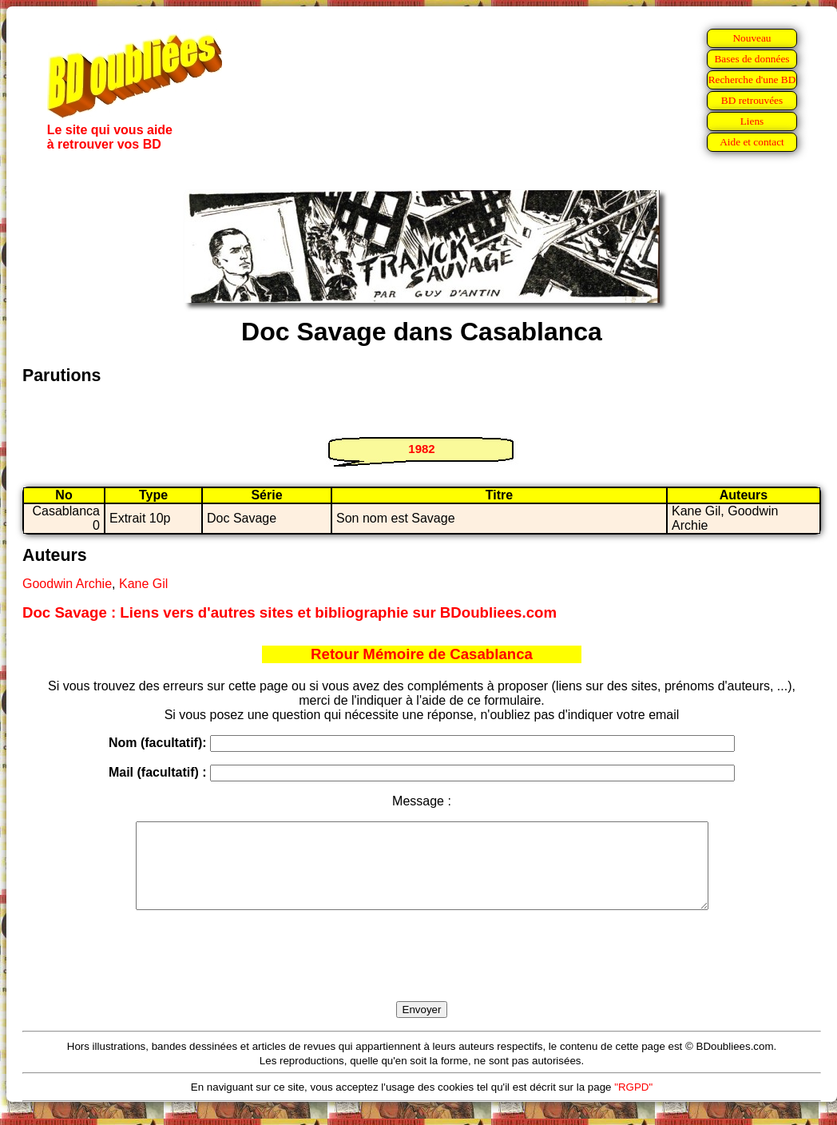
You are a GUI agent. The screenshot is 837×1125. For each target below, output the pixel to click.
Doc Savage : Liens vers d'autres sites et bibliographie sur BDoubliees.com (289, 612)
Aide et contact (752, 142)
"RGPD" (633, 1104)
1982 (421, 448)
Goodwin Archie (67, 583)
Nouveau (751, 38)
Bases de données (751, 59)
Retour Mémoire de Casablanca (422, 654)
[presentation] (421, 974)
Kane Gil (143, 583)
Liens (752, 121)
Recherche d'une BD (752, 79)
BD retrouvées (752, 100)
